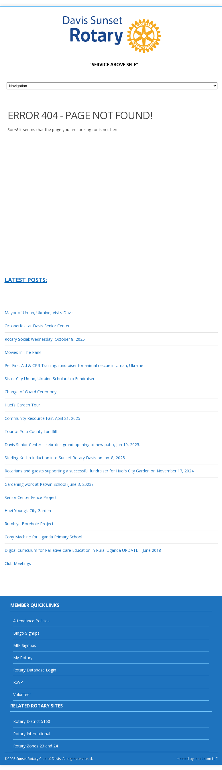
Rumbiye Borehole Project (29, 523)
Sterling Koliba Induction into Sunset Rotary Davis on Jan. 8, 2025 (65, 457)
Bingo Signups (26, 633)
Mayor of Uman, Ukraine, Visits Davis (39, 312)
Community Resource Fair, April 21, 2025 (42, 418)
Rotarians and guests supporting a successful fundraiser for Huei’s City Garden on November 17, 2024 (99, 471)
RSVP (18, 682)
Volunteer (22, 694)
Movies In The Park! (23, 352)
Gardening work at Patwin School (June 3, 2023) (49, 484)
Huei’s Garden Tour (22, 405)
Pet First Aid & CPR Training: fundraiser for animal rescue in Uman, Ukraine (74, 365)
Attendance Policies (31, 620)
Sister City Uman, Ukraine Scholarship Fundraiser (50, 378)
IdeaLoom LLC (206, 758)
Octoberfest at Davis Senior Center (37, 325)
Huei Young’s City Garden (28, 510)
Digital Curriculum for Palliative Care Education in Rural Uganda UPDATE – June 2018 (83, 550)
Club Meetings (18, 563)
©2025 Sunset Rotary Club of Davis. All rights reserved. (49, 758)
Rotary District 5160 (31, 721)
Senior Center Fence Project (31, 497)
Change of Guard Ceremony (30, 391)
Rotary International (31, 733)
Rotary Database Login (34, 670)
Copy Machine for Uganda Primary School (43, 537)
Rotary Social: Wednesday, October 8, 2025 (45, 339)
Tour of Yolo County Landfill (31, 431)
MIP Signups (24, 645)
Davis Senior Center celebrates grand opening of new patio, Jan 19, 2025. (72, 444)
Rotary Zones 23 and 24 (35, 746)
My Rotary (22, 657)
